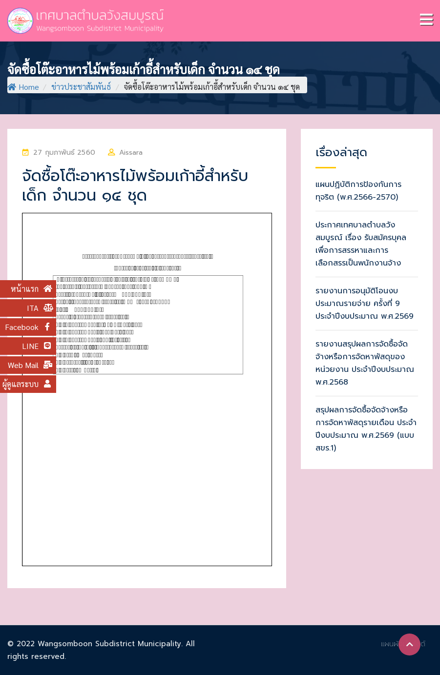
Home (23, 87)
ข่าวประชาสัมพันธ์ (81, 87)
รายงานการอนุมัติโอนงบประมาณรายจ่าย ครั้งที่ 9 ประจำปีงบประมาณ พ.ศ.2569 (364, 303)
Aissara (131, 152)
